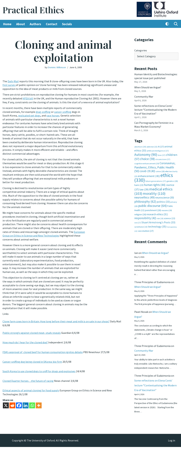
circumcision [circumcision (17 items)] (162, 158)
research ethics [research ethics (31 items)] (157, 212)
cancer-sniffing (62, 111)
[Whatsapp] (32, 402)
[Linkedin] (25, 402)
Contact (51, 24)
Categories (140, 50)
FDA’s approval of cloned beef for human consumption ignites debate (43, 349)
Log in (171, 445)
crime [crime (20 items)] (160, 170)
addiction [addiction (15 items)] (151, 146)
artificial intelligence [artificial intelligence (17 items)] (158, 150)
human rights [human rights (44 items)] (154, 184)
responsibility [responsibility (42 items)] (145, 217)
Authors (35, 24)
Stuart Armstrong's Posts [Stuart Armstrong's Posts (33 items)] (158, 220)
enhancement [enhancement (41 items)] (149, 175)
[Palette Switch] (167, 24)
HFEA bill (28, 98)
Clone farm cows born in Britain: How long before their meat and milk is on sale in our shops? (56, 319)
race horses (52, 115)
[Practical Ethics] (33, 10)
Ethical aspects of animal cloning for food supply (31, 387)
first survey (9, 85)
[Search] (176, 24)
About (20, 24)
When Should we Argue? (147, 87)
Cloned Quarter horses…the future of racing (28, 378)
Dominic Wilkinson (57, 67)
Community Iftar (143, 96)
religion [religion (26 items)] (140, 212)
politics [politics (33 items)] (163, 200)
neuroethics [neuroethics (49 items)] (144, 196)
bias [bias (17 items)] (161, 154)
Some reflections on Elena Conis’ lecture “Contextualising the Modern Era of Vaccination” (155, 109)
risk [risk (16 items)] (160, 217)
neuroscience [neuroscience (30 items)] (164, 196)
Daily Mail (13, 81)
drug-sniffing (43, 111)
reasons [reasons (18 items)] (166, 209)
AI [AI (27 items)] (161, 145)
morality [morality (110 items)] (154, 192)
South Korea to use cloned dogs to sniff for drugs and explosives (39, 368)
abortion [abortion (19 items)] (140, 146)
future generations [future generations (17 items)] (155, 180)
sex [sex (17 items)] (137, 221)
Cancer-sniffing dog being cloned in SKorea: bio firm (32, 359)
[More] (39, 402)
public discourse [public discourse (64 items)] (152, 204)
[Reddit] (12, 402)
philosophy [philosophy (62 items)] (145, 200)
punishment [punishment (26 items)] (153, 208)
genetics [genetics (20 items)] (172, 180)
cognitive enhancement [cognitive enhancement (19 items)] (146, 162)
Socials (67, 24)
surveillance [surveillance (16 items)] (140, 225)
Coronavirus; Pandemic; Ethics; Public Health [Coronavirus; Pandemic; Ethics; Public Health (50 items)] (154, 166)
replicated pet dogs (29, 115)
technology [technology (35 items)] (157, 225)
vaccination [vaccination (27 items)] (146, 229)
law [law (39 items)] (144, 188)
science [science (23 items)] (169, 217)
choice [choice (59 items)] (147, 158)
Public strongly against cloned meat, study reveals (32, 330)
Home (7, 24)
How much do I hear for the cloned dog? (25, 340)
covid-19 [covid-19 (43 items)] (147, 170)
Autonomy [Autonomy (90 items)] (145, 153)
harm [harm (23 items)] (138, 184)
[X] (6, 402)
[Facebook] (19, 402)
